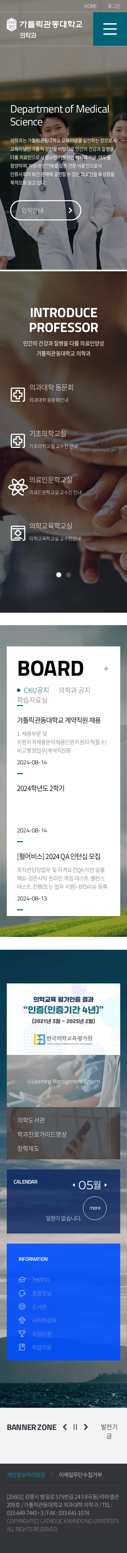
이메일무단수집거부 (80, 1474)
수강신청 (41, 1334)
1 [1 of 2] (58, 574)
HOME (90, 5)
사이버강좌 (44, 1320)
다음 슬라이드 (86, 1427)
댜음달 (106, 1185)
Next (108, 1144)
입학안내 (32, 210)
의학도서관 (31, 1120)
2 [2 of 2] (68, 574)
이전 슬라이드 (65, 1427)
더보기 (106, 669)
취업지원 (41, 1347)
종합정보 (41, 1293)
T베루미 (40, 1280)
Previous (108, 1122)
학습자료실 (32, 700)
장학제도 (28, 1148)
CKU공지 (36, 690)
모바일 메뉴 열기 (110, 29)
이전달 (74, 1185)
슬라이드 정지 (75, 1427)
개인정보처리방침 (26, 1474)
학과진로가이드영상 (42, 1134)
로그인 (114, 5)
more (94, 1208)
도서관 (39, 1307)
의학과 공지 (74, 690)
